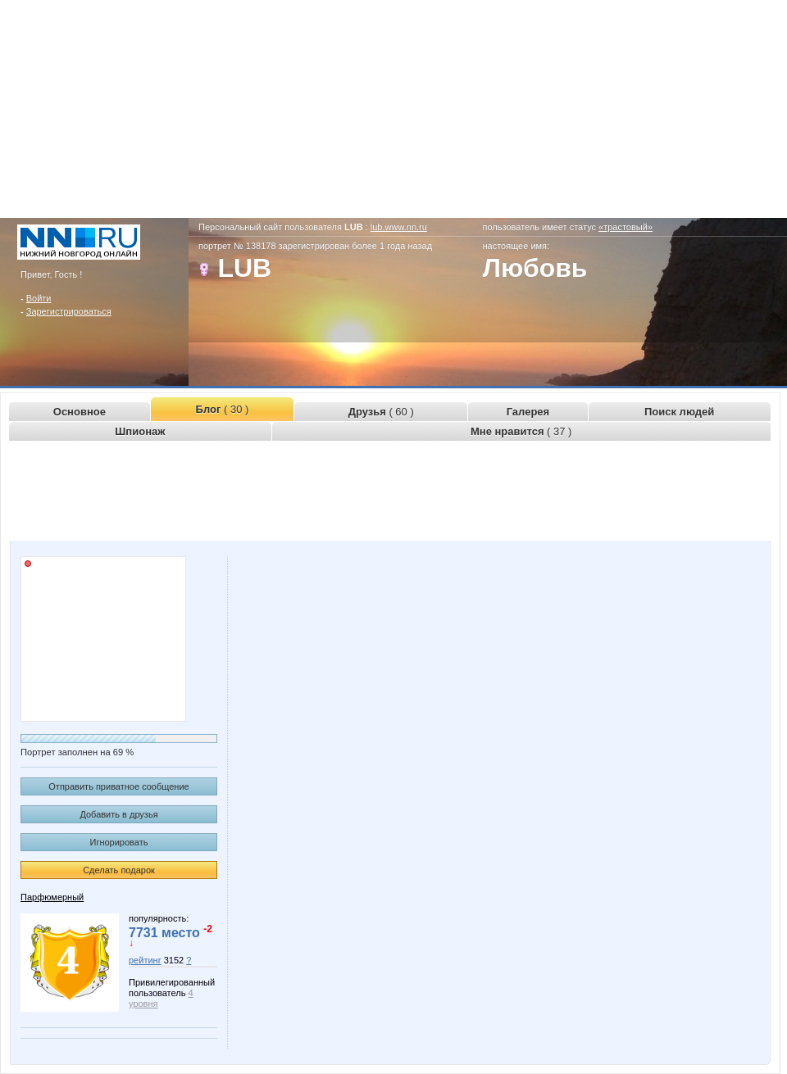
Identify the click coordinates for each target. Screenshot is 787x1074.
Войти (39, 298)
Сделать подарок (119, 870)
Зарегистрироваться (68, 311)
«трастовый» (625, 227)
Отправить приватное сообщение (118, 786)
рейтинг (145, 960)
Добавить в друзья (118, 814)
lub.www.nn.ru (399, 227)
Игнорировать (119, 842)
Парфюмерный (52, 897)
